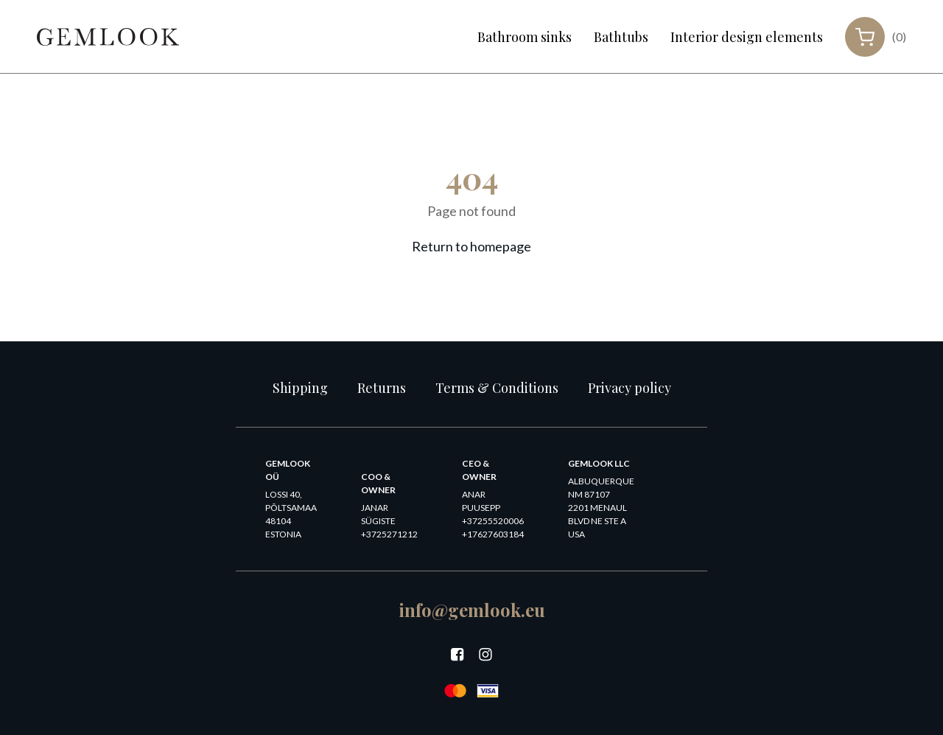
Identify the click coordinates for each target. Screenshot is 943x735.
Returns (381, 388)
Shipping (300, 388)
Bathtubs (621, 37)
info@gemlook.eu (472, 610)
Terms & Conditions (496, 388)
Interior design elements (746, 37)
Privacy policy (629, 388)
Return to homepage (471, 246)
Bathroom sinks (524, 37)
